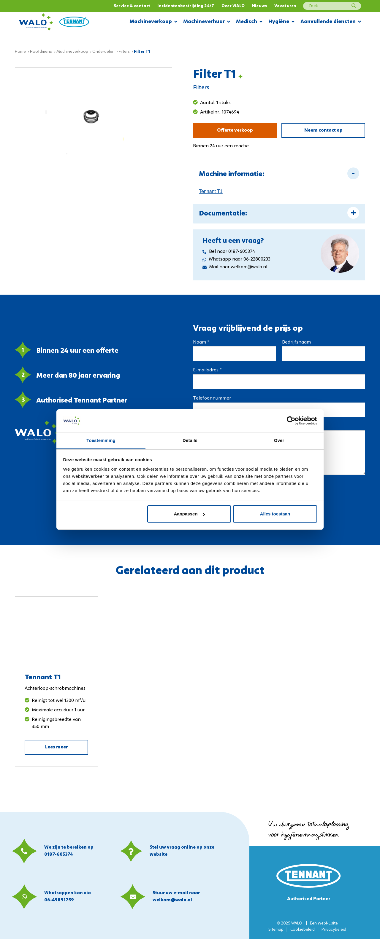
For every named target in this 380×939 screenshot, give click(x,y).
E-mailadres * (207, 370)
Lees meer (56, 747)
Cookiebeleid (302, 929)
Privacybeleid (334, 929)
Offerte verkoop (235, 130)
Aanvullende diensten (330, 22)
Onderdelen (103, 51)
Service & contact (132, 6)
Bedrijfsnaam (296, 342)
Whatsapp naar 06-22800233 (236, 259)
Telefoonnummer (212, 398)
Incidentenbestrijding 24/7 (185, 6)
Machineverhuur (206, 22)
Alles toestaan (275, 513)
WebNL (324, 923)
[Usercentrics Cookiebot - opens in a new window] (291, 420)
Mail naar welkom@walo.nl (234, 267)
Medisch (249, 22)
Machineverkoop (153, 22)
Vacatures (285, 6)
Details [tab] (190, 440)
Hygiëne (281, 22)
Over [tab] (279, 440)
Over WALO (233, 6)
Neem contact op (323, 130)
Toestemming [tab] (100, 440)
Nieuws (259, 6)
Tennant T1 (211, 191)
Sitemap (276, 929)
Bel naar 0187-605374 (228, 251)
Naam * (201, 342)
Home (20, 51)
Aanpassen (189, 513)
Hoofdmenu (41, 51)
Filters (124, 51)
